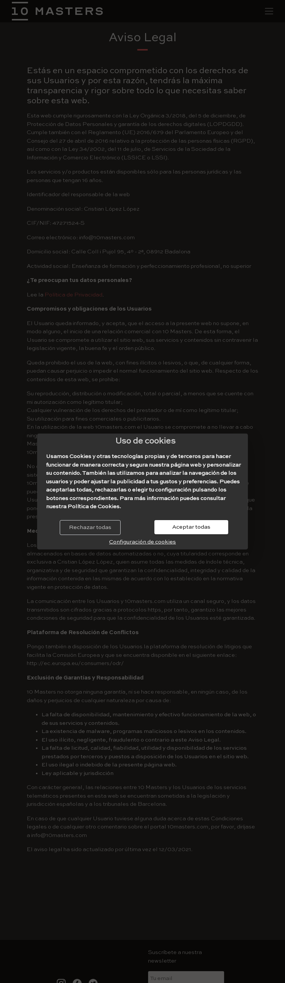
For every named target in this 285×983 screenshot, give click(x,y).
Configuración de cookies (142, 542)
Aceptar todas (191, 527)
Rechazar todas (90, 527)
